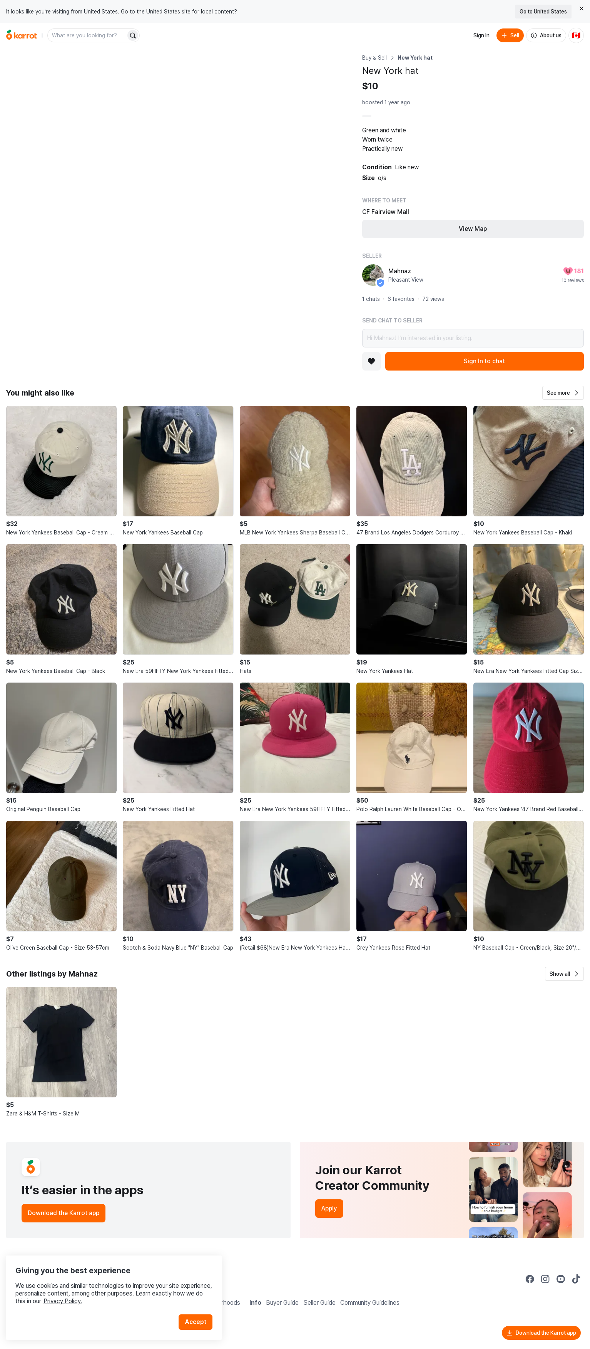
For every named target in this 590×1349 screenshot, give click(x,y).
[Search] (132, 35)
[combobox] (87, 35)
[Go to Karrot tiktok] (576, 1279)
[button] (563, 393)
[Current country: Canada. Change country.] (576, 35)
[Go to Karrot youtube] (560, 1279)
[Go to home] (21, 35)
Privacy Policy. (103, 1289)
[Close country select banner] (581, 8)
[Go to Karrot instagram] (545, 1279)
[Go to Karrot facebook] (530, 1279)
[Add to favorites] (371, 361)
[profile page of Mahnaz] (373, 275)
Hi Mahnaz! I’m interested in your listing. (473, 338)
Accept (198, 1310)
